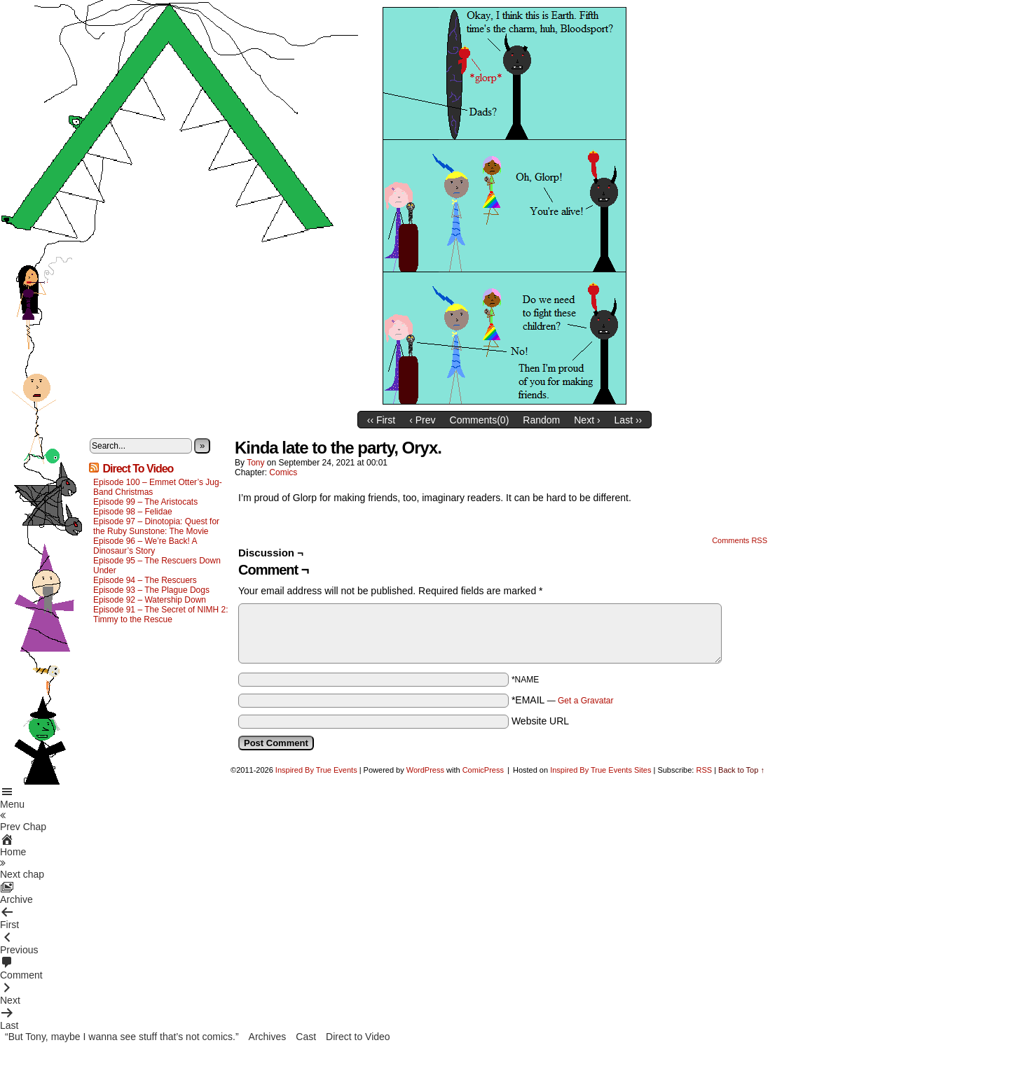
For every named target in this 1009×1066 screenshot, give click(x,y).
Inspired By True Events (316, 770)
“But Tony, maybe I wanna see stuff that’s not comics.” (122, 1036)
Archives (268, 1036)
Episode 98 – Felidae (132, 512)
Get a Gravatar (585, 701)
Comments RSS (739, 540)
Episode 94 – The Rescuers (145, 580)
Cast (306, 1036)
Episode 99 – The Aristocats (145, 502)
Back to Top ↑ (741, 770)
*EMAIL (563, 700)
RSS (704, 770)
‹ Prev (422, 420)
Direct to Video (358, 1036)
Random (541, 420)
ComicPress (483, 770)
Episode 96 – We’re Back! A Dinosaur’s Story (145, 546)
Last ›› (629, 420)
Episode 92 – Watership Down (149, 600)
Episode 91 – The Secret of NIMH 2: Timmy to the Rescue (160, 614)
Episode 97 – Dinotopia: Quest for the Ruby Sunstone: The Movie (156, 526)
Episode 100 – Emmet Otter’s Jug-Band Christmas (157, 487)
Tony (255, 463)
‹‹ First (381, 420)
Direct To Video (137, 469)
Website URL (540, 721)
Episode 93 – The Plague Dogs (151, 590)
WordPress (425, 770)
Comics (283, 472)
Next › (587, 420)
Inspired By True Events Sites (600, 770)
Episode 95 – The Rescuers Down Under (157, 565)
